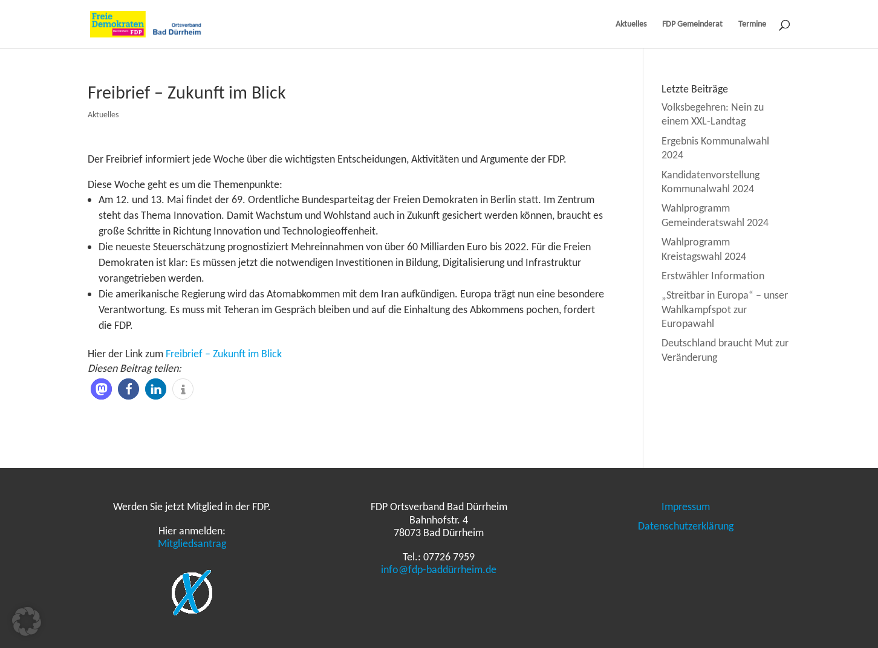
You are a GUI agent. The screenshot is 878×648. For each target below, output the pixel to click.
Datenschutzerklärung (685, 526)
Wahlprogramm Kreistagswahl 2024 (704, 248)
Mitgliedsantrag (192, 543)
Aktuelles (631, 24)
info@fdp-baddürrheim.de (438, 569)
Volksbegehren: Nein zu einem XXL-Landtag (713, 114)
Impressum (686, 506)
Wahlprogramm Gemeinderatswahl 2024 (715, 214)
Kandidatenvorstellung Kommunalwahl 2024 (710, 181)
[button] (101, 389)
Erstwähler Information (713, 275)
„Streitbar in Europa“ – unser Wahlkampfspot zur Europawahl (725, 309)
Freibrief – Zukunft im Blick (224, 353)
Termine (752, 24)
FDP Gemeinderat (692, 24)
